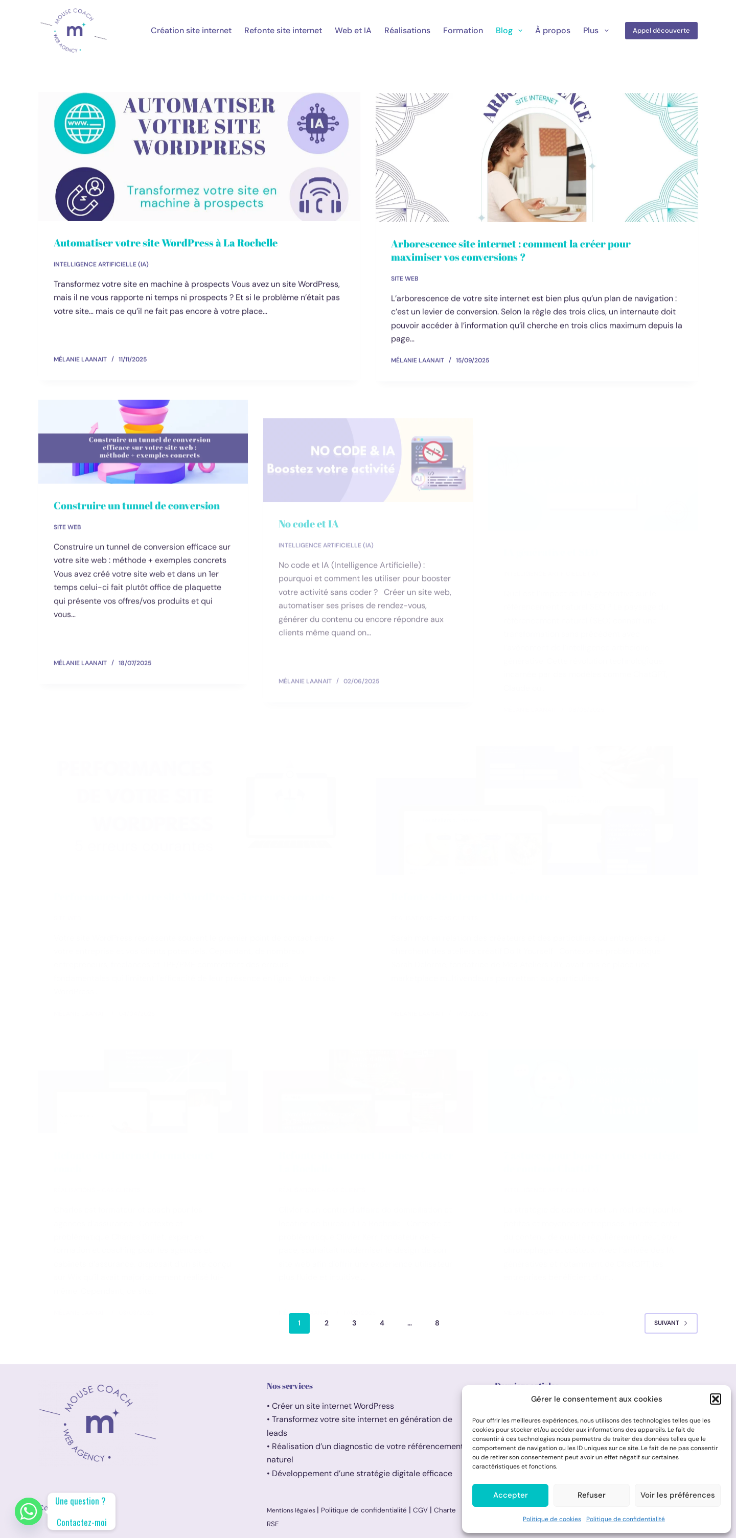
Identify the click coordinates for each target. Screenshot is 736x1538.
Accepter (510, 1495)
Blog (511, 31)
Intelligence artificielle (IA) (101, 265)
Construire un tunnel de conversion (137, 514)
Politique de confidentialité (625, 1519)
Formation (463, 30)
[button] (715, 1399)
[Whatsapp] (28, 1511)
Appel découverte (661, 30)
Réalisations (407, 30)
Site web (405, 281)
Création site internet (191, 30)
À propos (552, 30)
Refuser (592, 1495)
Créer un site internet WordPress (334, 1406)
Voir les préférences (677, 1495)
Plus (597, 31)
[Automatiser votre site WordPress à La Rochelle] (199, 156)
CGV (420, 1510)
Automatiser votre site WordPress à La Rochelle (166, 243)
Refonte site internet (283, 30)
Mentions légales (292, 1510)
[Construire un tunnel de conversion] (143, 450)
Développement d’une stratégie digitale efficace (362, 1473)
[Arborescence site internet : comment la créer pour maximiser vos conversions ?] (537, 160)
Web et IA (353, 30)
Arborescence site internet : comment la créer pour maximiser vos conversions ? (511, 252)
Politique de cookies (552, 1519)
